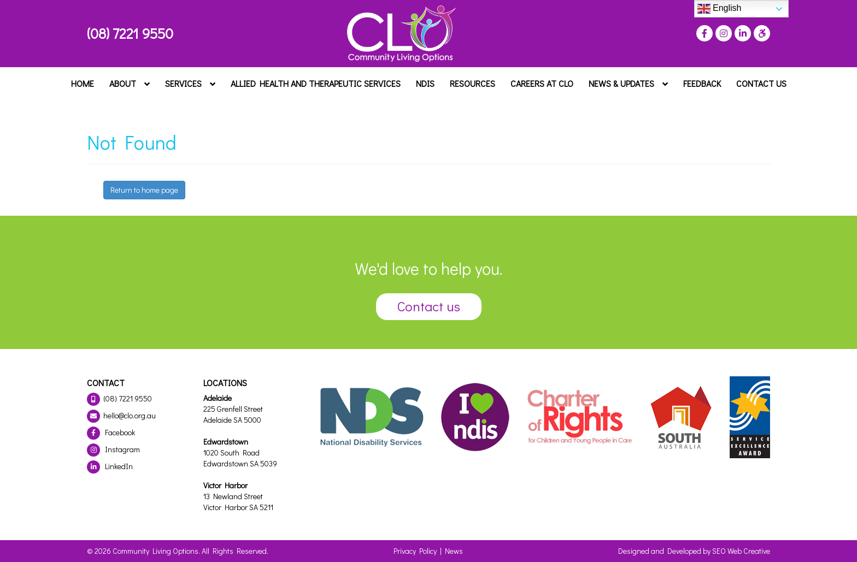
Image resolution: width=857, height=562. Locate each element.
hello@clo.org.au (121, 415)
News (454, 551)
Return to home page (144, 190)
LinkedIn (110, 466)
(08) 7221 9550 (130, 33)
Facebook (111, 432)
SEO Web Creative (741, 551)
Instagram (113, 449)
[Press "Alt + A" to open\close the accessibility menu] (760, 33)
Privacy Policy (415, 551)
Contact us (428, 306)
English (719, 8)
